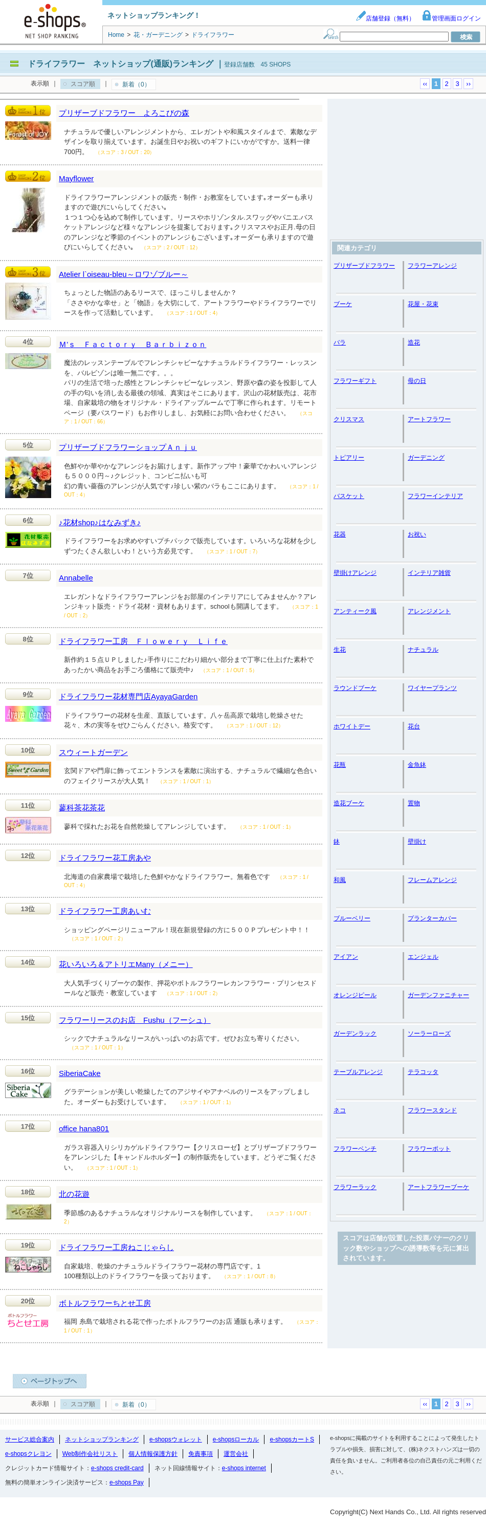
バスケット (349, 496)
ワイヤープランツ (432, 688)
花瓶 (340, 764)
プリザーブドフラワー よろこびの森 (124, 113)
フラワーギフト (355, 380)
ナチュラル (423, 649)
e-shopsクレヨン (28, 1453)
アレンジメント (429, 611)
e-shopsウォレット (175, 1439)
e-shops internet (244, 1468)
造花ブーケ (349, 803)
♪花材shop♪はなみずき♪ (100, 522)
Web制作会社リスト (90, 1453)
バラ (340, 342)
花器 (340, 534)
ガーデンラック (355, 1033)
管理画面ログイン (451, 18)
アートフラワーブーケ (438, 1187)
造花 (414, 342)
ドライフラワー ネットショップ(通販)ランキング (120, 63)
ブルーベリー (352, 918)
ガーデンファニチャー (438, 995)
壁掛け (417, 841)
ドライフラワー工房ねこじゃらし (116, 1247)
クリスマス (349, 419)
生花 (340, 649)
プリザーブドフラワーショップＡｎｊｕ (128, 447)
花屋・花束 (423, 304)
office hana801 (84, 1128)
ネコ (340, 1110)
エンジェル (423, 956)
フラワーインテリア (435, 496)
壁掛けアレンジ (355, 572)
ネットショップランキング (102, 1439)
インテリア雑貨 (429, 572)
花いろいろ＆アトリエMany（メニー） (126, 964)
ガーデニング (426, 457)
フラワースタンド (432, 1110)
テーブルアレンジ (358, 1072)
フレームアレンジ (432, 880)
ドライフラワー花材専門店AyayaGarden (128, 696)
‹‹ (425, 84)
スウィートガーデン (93, 752)
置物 (414, 803)
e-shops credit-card (117, 1468)
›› (468, 84)
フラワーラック (355, 1187)
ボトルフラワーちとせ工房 (105, 1303)
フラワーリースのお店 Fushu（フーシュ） (135, 1020)
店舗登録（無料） (385, 18)
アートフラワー (429, 419)
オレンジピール (355, 995)
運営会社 (236, 1453)
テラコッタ (423, 1072)
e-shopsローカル (236, 1439)
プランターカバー (432, 918)
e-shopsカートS (292, 1439)
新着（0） (136, 84)
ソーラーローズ (429, 1033)
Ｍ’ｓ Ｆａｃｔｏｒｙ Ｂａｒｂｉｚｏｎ (132, 344)
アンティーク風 (355, 611)
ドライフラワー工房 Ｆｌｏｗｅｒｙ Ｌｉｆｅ (143, 641)
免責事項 (200, 1453)
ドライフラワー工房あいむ (105, 911)
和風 (340, 880)
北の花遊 (74, 1194)
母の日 (417, 380)
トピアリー (349, 457)
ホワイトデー (352, 726)
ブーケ (343, 304)
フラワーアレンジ (432, 265)
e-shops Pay (126, 1482)
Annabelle (76, 577)
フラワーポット (429, 1148)
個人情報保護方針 (153, 1453)
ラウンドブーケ (355, 688)
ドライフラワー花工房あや (105, 857)
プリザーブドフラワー (364, 265)
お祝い (417, 534)
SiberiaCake (80, 1073)
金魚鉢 (417, 764)
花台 (414, 726)
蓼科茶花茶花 (82, 807)
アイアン (346, 956)
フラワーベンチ (355, 1148)
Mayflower (76, 178)
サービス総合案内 (29, 1439)
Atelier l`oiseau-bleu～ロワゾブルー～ (123, 274)
